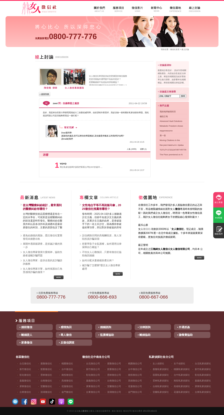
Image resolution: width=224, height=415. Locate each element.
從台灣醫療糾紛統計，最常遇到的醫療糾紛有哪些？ (42, 207)
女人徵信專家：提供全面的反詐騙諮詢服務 (42, 262)
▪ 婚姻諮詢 (104, 327)
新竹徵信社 (25, 369)
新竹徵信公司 (93, 369)
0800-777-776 (66, 36)
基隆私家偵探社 (161, 369)
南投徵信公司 (135, 375)
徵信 (114, 411)
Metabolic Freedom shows (171, 126)
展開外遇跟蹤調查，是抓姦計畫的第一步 (42, 245)
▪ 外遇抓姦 (183, 327)
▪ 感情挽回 (65, 327)
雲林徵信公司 (114, 375)
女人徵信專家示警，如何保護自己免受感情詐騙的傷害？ (42, 270)
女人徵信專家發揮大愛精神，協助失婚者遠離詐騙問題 (42, 254)
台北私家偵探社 (203, 363)
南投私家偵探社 (182, 380)
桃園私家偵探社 (182, 369)
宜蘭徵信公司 (114, 386)
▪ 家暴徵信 (26, 342)
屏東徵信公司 (93, 386)
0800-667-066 (153, 296)
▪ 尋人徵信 (65, 334)
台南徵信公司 (114, 380)
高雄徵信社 (67, 380)
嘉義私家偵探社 (203, 380)
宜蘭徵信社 (46, 386)
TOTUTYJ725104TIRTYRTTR (173, 150)
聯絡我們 (219, 234)
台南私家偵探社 (161, 386)
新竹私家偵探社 (203, 369)
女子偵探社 (179, 363)
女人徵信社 (83, 411)
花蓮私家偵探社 (182, 392)
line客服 (218, 218)
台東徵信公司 (93, 392)
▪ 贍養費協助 (185, 334)
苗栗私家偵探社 (161, 375)
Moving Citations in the (170, 140)
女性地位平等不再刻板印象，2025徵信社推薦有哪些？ (101, 207)
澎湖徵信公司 (114, 392)
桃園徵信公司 (135, 363)
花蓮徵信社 (67, 386)
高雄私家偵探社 (182, 386)
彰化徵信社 (25, 375)
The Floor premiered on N (171, 154)
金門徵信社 (67, 392)
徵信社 (173, 49)
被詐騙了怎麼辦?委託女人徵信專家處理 (101, 267)
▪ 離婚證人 (26, 334)
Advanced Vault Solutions (171, 121)
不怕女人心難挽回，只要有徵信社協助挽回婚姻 (101, 254)
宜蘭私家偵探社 (161, 392)
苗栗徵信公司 (114, 369)
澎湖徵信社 (46, 392)
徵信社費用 (137, 411)
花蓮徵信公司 (135, 386)
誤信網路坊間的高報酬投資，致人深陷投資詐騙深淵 (101, 237)
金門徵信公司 (135, 392)
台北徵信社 (25, 363)
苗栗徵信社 (46, 369)
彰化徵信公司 (93, 375)
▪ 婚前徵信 (26, 327)
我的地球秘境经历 (168, 111)
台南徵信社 (46, 380)
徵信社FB (127, 411)
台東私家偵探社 (203, 392)
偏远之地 (164, 116)
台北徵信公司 (93, 363)
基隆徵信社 (46, 363)
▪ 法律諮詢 (144, 327)
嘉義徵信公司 (93, 380)
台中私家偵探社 (182, 375)
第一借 (163, 135)
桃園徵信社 (67, 363)
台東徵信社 (25, 392)
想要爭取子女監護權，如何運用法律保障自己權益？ (101, 245)
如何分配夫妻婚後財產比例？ (98, 260)
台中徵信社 (67, 369)
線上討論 (185, 49)
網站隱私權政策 (150, 411)
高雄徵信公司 (135, 380)
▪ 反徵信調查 (66, 342)
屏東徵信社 (25, 386)
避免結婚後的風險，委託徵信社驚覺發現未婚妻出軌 (42, 237)
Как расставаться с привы (172, 145)
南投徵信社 (67, 375)
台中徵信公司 (135, 369)
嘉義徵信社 (25, 380)
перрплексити (166, 131)
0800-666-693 (102, 296)
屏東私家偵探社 (203, 386)
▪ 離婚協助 (144, 334)
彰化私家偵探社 (203, 375)
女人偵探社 (158, 363)
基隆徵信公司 (114, 363)
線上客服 (219, 202)
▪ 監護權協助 (106, 334)
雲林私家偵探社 (161, 380)
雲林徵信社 (46, 375)
